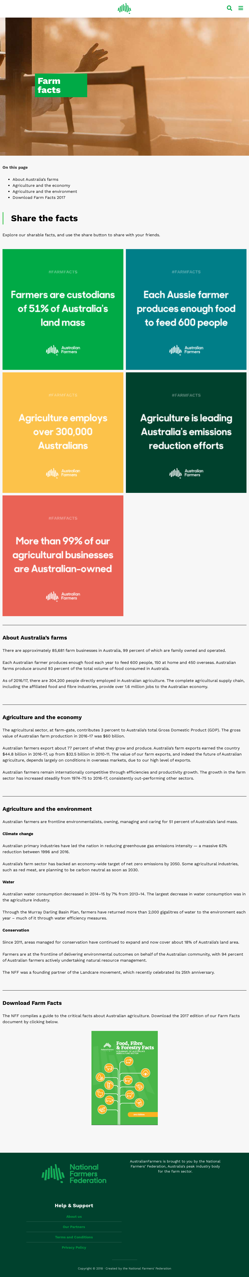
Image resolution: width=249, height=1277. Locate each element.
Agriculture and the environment (45, 191)
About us (74, 1216)
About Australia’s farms (35, 179)
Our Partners (74, 1227)
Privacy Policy (74, 1247)
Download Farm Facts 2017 (39, 197)
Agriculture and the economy (41, 185)
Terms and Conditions (74, 1237)
